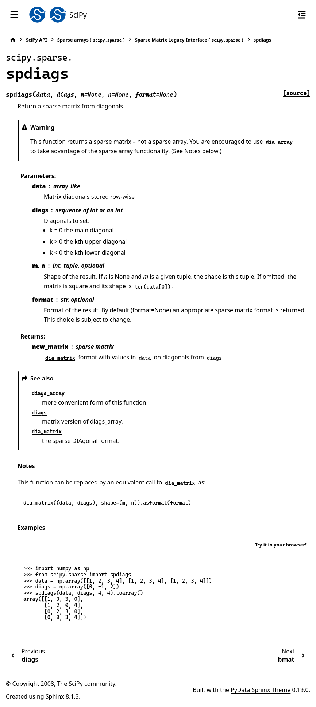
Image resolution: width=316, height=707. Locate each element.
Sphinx (55, 696)
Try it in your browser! (281, 544)
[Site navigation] (14, 14)
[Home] (13, 40)
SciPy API (36, 39)
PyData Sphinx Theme (260, 690)
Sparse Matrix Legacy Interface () (189, 39)
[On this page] (301, 14)
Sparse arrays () (91, 39)
